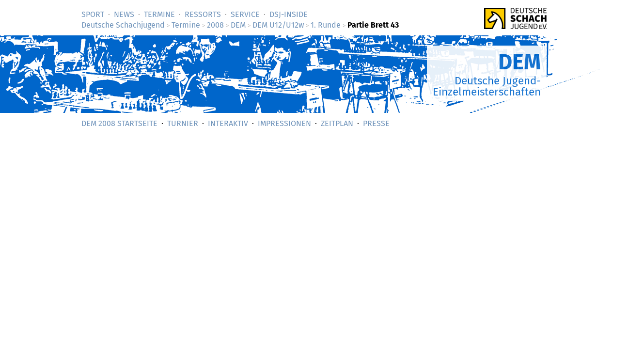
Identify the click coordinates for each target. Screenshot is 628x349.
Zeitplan (337, 123)
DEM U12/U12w (278, 25)
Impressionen (284, 123)
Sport (92, 14)
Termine (159, 14)
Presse (376, 123)
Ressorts (203, 14)
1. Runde (326, 25)
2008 (215, 25)
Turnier (182, 123)
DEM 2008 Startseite (119, 123)
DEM (238, 25)
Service (245, 14)
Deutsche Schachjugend (123, 25)
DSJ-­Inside (288, 14)
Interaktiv (228, 123)
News (124, 14)
